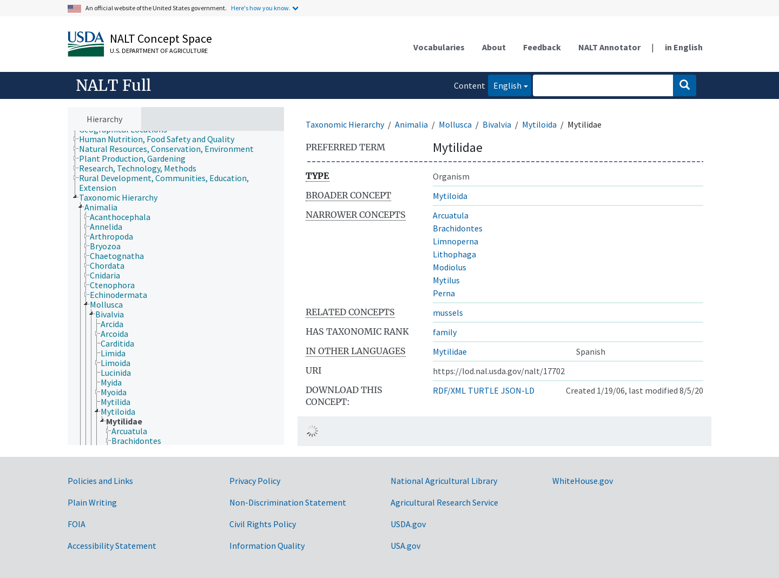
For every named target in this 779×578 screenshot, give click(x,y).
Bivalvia (497, 124)
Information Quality (267, 545)
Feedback (542, 47)
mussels (448, 312)
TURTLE (483, 390)
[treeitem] (161, 139)
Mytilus (446, 280)
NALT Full (113, 85)
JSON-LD (517, 390)
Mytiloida (539, 124)
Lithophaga (454, 254)
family (445, 332)
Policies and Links (100, 480)
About (494, 47)
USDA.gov (408, 524)
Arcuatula (450, 215)
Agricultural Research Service (444, 502)
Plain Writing (92, 502)
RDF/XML (449, 390)
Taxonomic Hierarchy (345, 124)
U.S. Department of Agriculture (159, 50)
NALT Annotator (609, 47)
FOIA (76, 524)
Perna (444, 293)
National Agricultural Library (444, 480)
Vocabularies (439, 47)
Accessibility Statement (112, 545)
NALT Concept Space (161, 38)
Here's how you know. (261, 8)
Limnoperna (455, 241)
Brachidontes (458, 228)
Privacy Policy (254, 480)
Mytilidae (450, 351)
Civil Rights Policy (262, 524)
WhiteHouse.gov (582, 480)
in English (684, 47)
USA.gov (405, 545)
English (504, 84)
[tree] (176, 288)
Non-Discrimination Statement (287, 502)
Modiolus (449, 267)
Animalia (411, 124)
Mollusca (455, 124)
